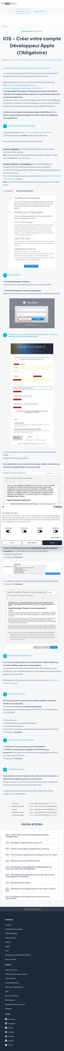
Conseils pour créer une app (32, 909)
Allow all (52, 542)
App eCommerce (39, 11)
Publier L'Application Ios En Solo (52, 60)
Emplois (8, 942)
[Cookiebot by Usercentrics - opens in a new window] (55, 507)
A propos (8, 925)
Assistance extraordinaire (14, 929)
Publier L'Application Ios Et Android (30, 60)
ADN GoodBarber (11, 933)
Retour (5, 26)
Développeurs (10, 1000)
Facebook (10, 1019)
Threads (9, 1041)
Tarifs (7, 991)
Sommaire (14, 60)
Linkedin (9, 1036)
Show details (55, 537)
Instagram (10, 1023)
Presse (7, 946)
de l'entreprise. (12, 683)
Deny (11, 542)
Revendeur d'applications (14, 987)
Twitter (9, 1028)
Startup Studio (10, 938)
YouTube (9, 1032)
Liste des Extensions (12, 983)
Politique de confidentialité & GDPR (17, 955)
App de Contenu (23, 11)
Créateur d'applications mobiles (16, 974)
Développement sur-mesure (15, 1004)
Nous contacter (10, 959)
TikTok (8, 1045)
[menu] (2, 3)
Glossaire (8, 1009)
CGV (6, 951)
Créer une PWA (10, 978)
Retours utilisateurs (11, 996)
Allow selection (31, 542)
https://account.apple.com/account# (36, 132)
